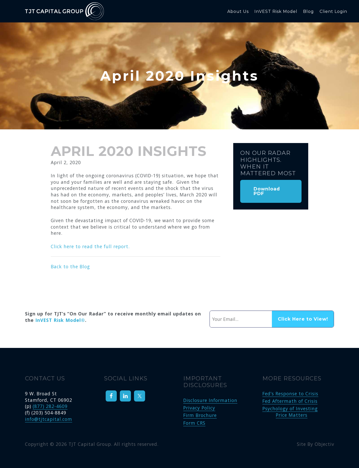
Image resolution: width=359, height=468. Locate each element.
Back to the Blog (70, 266)
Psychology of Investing (290, 408)
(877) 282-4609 (50, 406)
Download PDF (267, 191)
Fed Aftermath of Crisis (290, 401)
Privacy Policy (199, 408)
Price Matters (291, 415)
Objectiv (324, 444)
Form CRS (194, 423)
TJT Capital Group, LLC (74, 11)
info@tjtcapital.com (48, 419)
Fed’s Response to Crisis (290, 393)
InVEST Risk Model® (60, 320)
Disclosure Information (210, 400)
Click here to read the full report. (90, 246)
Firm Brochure (200, 415)
